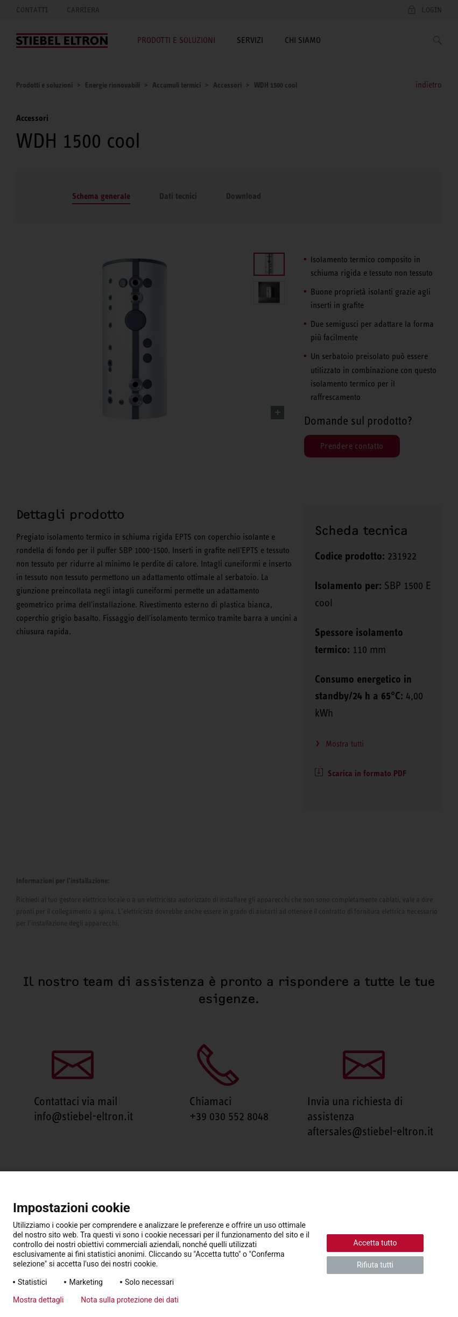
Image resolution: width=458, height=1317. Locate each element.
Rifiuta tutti (375, 1265)
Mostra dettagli (38, 1299)
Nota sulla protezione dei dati (130, 1299)
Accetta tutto (375, 1243)
